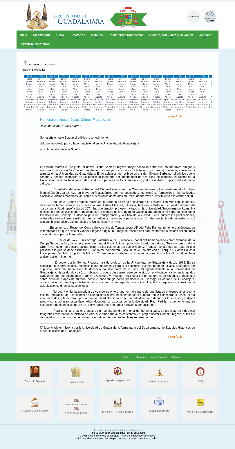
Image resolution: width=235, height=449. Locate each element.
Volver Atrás (175, 116)
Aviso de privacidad (104, 430)
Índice (29, 110)
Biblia (125, 357)
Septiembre (29, 100)
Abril (29, 86)
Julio (29, 94)
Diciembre (29, 107)
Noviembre (29, 104)
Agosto (29, 97)
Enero (29, 79)
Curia (60, 36)
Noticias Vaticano (158, 357)
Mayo (29, 89)
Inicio (23, 35)
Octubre (29, 102)
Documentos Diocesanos (126, 36)
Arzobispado (42, 36)
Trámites (97, 36)
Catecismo (140, 357)
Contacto (205, 36)
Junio (29, 92)
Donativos (193, 16)
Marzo (29, 84)
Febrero (29, 81)
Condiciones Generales (129, 430)
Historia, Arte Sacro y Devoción (171, 36)
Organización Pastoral (34, 45)
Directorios (77, 36)
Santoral (175, 357)
